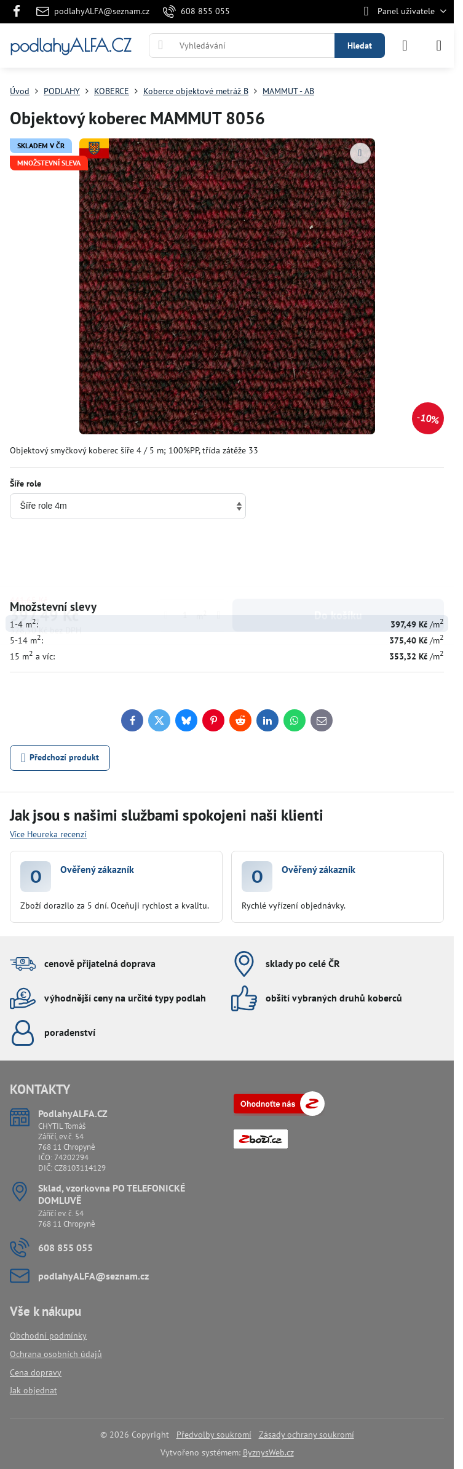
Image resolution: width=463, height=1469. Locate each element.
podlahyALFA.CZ (70, 45)
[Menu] (439, 45)
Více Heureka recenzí (48, 834)
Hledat (359, 45)
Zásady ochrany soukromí (306, 1434)
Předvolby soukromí (213, 1434)
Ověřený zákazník (97, 869)
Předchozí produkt (60, 758)
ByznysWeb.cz (268, 1452)
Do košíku (338, 560)
